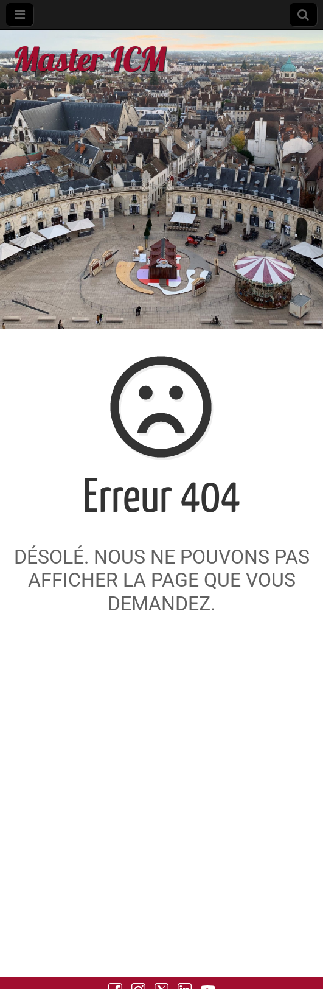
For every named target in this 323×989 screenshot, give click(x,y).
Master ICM (89, 59)
